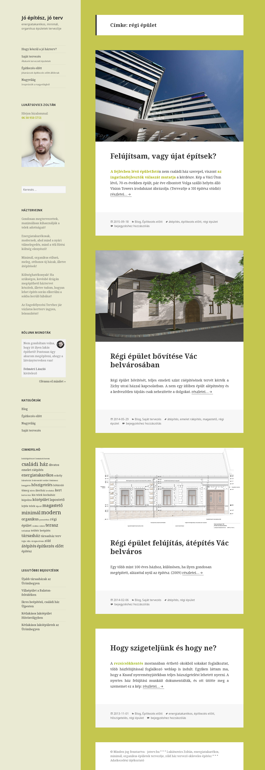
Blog (25, 409)
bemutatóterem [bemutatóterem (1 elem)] (43, 458)
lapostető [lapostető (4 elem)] (57, 499)
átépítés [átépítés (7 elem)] (29, 546)
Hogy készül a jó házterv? (39, 49)
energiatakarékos (181, 714)
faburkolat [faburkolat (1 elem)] (26, 480)
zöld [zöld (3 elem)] (47, 540)
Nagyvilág (44, 82)
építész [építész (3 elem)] (27, 551)
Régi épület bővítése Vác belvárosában (153, 360)
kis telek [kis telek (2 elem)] (37, 494)
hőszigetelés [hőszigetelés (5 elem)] (42, 484)
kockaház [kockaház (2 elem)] (49, 494)
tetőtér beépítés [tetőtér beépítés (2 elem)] (40, 530)
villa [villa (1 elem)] (29, 541)
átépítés (174, 222)
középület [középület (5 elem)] (40, 499)
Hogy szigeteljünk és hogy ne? (163, 647)
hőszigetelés (119, 718)
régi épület (210, 222)
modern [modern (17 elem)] (51, 512)
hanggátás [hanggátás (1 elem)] (26, 485)
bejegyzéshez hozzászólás (132, 226)
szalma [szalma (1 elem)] (35, 526)
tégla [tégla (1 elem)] (24, 541)
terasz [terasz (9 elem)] (52, 525)
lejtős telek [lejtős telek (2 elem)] (28, 505)
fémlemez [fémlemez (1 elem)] (53, 480)
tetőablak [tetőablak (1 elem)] (26, 531)
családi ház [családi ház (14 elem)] (35, 463)
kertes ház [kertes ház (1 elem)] (26, 495)
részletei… (121, 194)
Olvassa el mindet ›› (52, 381)
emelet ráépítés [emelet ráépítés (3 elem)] (32, 470)
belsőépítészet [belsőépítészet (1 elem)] (28, 458)
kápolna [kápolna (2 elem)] (27, 499)
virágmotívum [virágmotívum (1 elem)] (37, 541)
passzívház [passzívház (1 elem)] (44, 519)
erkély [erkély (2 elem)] (58, 475)
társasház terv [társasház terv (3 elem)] (51, 536)
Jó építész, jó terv (42, 17)
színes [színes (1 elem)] (42, 526)
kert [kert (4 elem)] (58, 490)
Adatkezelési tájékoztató (127, 760)
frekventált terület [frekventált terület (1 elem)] (40, 480)
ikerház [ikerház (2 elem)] (40, 490)
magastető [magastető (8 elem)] (52, 505)
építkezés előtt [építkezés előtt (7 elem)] (50, 546)
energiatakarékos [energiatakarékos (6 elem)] (37, 475)
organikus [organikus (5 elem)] (30, 518)
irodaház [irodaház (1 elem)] (50, 490)
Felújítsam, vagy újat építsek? (163, 156)
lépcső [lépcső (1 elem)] (39, 506)
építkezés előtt (191, 222)
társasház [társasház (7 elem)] (31, 535)
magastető (210, 419)
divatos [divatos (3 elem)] (54, 465)
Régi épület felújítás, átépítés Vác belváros (169, 547)
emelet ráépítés (190, 419)
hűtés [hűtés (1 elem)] (32, 490)
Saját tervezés (44, 58)
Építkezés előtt (44, 70)
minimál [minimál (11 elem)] (31, 512)
